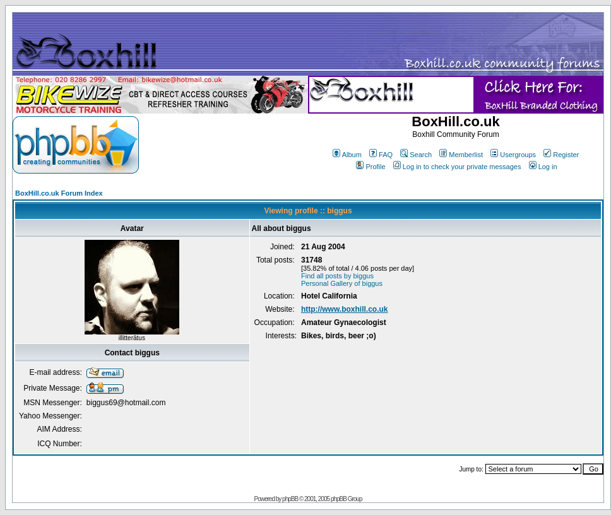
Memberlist (461, 154)
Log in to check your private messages (457, 166)
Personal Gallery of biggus (342, 283)
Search (416, 154)
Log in (543, 166)
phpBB (290, 498)
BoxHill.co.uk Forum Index (59, 193)
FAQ (381, 154)
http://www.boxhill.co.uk (344, 309)
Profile (370, 166)
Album (347, 154)
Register (561, 154)
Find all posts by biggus (337, 276)
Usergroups (513, 154)
